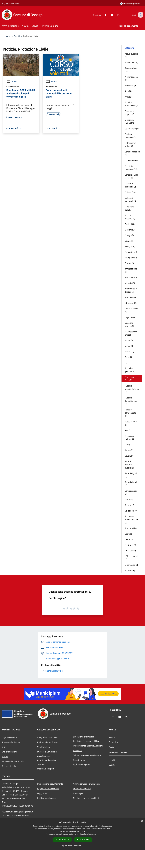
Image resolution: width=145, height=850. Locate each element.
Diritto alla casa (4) (129, 208)
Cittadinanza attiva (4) (130, 144)
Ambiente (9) (130, 85)
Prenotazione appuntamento (50, 783)
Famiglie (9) (130, 246)
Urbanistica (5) (131, 564)
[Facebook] (103, 14)
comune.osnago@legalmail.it (19, 811)
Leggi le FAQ (42, 793)
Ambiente (77, 750)
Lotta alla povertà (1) (129, 324)
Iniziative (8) (130, 297)
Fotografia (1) (131, 257)
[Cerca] (140, 15)
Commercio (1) (131, 160)
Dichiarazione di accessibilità (86, 798)
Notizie (11, 81)
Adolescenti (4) (131, 62)
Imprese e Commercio (47, 751)
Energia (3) (129, 235)
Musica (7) (129, 351)
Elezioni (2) (130, 229)
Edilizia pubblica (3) (130, 217)
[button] (72, 845)
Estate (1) (129, 240)
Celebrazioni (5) (131, 128)
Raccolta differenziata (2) (130, 413)
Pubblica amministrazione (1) (132, 389)
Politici (5, 756)
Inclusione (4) (131, 277)
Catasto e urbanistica (46, 760)
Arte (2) (128, 96)
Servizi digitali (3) (131, 483)
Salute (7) (129, 450)
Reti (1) (128, 430)
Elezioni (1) (130, 224)
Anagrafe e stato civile (47, 737)
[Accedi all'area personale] (130, 3)
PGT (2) (128, 362)
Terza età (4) (130, 550)
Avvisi (111, 746)
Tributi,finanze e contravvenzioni (88, 745)
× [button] (142, 821)
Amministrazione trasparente (86, 783)
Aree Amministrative (11, 742)
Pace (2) (128, 357)
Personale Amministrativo (13, 761)
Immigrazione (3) (131, 270)
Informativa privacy (82, 788)
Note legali (78, 793)
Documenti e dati (9, 766)
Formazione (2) (131, 252)
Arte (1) (128, 91)
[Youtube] (110, 14)
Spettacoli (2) (131, 528)
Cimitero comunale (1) (130, 136)
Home (7, 36)
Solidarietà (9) (131, 510)
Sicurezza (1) (130, 499)
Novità (17, 36)
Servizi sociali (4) (131, 492)
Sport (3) (128, 533)
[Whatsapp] (116, 14)
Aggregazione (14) (131, 69)
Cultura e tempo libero (47, 742)
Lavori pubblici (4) (131, 310)
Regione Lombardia (10, 3)
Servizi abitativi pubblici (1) (129, 464)
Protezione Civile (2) (129, 378)
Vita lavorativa (43, 746)
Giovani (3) (129, 263)
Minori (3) (129, 340)
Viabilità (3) (130, 570)
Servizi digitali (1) (131, 475)
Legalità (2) (130, 317)
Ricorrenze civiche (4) (129, 437)
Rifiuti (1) (129, 444)
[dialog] (72, 834)
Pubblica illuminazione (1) (131, 401)
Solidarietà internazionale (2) (131, 519)
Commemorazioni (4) (132, 153)
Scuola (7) (129, 455)
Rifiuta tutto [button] (83, 839)
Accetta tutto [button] (62, 839)
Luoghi (112, 760)
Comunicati (114, 742)
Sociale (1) (129, 505)
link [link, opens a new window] (98, 834)
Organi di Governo (10, 737)
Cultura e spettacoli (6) (130, 199)
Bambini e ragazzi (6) (129, 112)
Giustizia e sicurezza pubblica (86, 741)
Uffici (4, 746)
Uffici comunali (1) (131, 558)
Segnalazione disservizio (48, 788)
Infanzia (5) (130, 283)
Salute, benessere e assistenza (87, 755)
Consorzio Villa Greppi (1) (131, 176)
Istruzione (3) (131, 303)
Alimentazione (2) (131, 78)
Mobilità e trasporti (46, 768)
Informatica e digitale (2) (131, 290)
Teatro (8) (129, 539)
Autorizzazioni (79, 760)
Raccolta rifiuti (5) (131, 423)
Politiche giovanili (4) (130, 370)
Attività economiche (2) (131, 104)
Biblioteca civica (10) (129, 121)
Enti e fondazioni (9, 751)
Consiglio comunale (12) (131, 167)
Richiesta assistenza (46, 798)
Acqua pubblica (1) (131, 55)
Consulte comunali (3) (130, 185)
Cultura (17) (130, 192)
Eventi (112, 764)
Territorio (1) (130, 545)
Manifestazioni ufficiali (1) (131, 333)
